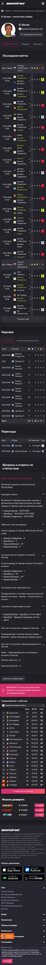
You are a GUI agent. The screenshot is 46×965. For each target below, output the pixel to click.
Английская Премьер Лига (11, 895)
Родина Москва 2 (11, 544)
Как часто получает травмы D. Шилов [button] (20, 628)
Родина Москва (11, 511)
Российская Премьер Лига (11, 906)
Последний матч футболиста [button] (15, 587)
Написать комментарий (13, 679)
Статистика (7, 341)
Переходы (37, 44)
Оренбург (8, 513)
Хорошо (7, 961)
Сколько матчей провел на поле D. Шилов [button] (18, 556)
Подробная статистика (23, 791)
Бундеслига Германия (10, 900)
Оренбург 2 (9, 541)
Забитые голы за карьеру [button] (14, 524)
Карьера (25, 44)
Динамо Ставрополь (13, 516)
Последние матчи (9, 44)
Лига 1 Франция (7, 903)
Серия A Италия (7, 892)
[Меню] (2, 3)
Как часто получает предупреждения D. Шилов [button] (21, 645)
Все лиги (4, 909)
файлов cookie (16, 956)
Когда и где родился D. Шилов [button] (16, 478)
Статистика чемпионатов (27, 341)
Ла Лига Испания (8, 897)
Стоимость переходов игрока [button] (16, 606)
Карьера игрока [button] (9, 494)
